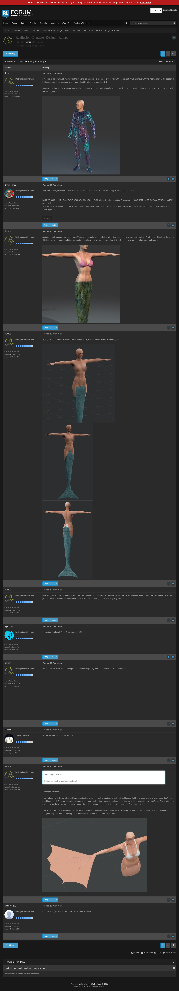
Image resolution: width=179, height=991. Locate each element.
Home (6, 23)
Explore (15, 23)
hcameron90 (10, 906)
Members (54, 23)
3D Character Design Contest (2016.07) (61, 30)
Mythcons (8, 626)
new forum (145, 3)
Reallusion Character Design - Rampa (101, 30)
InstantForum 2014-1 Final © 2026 (93, 984)
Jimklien (8, 730)
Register (173, 10)
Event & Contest (31, 30)
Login (165, 10)
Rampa (28, 42)
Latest (24, 23)
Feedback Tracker (81, 23)
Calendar (43, 23)
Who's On (66, 23)
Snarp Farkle (10, 185)
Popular (33, 23)
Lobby (17, 30)
